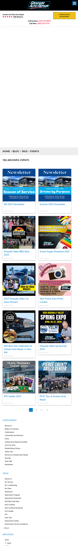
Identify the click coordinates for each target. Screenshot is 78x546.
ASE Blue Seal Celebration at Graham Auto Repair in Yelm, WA (18, 349)
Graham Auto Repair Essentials (16, 442)
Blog (16, 151)
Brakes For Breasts (12, 429)
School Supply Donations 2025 (55, 251)
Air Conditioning (11, 485)
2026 (7, 540)
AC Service (9, 482)
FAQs (7, 438)
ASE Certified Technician (14, 508)
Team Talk (8, 461)
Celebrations (9, 432)
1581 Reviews (18, 17)
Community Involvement (14, 435)
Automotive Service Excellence (16, 524)
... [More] (6, 528)
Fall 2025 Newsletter (14, 204)
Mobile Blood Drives (12, 448)
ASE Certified (10, 504)
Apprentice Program (12, 495)
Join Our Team (10, 445)
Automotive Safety (12, 521)
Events (34, 151)
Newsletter (9, 464)
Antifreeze (9, 491)
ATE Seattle (9, 511)
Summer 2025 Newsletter (52, 204)
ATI (6, 514)
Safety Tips (9, 451)
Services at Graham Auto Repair (16, 455)
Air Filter (8, 488)
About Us (8, 425)
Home (6, 151)
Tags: (6, 473)
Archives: (8, 534)
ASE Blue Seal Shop (12, 501)
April (9, 543)
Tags (25, 151)
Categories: (10, 420)
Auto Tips (8, 517)
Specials (8, 458)
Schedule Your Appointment (64, 16)
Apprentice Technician (13, 498)
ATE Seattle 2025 (12, 396)
